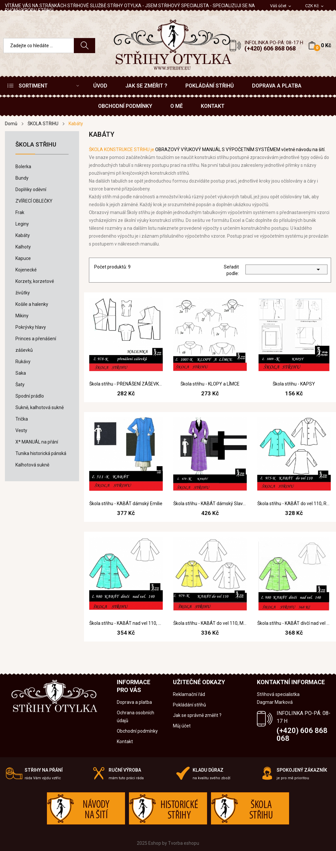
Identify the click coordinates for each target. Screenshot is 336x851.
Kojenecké (26, 269)
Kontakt (125, 741)
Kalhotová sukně (32, 464)
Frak (19, 212)
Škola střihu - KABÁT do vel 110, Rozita (294, 503)
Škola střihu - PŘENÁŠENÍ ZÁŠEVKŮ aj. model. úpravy (126, 383)
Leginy (22, 224)
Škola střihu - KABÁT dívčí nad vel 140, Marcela (294, 623)
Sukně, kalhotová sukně (39, 407)
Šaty (20, 384)
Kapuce (23, 258)
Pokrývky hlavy (30, 327)
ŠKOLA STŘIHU (35, 145)
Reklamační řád (189, 694)
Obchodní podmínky (137, 731)
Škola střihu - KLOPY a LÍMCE (210, 383)
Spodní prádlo (29, 396)
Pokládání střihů (189, 704)
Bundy (22, 178)
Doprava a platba (134, 702)
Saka (20, 373)
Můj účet (182, 725)
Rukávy (23, 361)
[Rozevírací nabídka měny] (315, 6)
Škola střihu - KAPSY (294, 383)
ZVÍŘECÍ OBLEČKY (33, 201)
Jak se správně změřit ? (197, 715)
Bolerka (23, 166)
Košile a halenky (31, 304)
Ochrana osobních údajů (135, 716)
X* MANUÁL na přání (36, 442)
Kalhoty (23, 246)
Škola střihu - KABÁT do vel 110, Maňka (210, 623)
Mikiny (22, 315)
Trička (21, 419)
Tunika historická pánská (40, 453)
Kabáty (22, 235)
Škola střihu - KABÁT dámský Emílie (125, 503)
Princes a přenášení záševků (35, 344)
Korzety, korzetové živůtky (34, 287)
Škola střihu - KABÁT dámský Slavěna (210, 503)
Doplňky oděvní (30, 189)
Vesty (21, 430)
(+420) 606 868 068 (270, 48)
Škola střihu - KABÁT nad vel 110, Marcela (126, 623)
